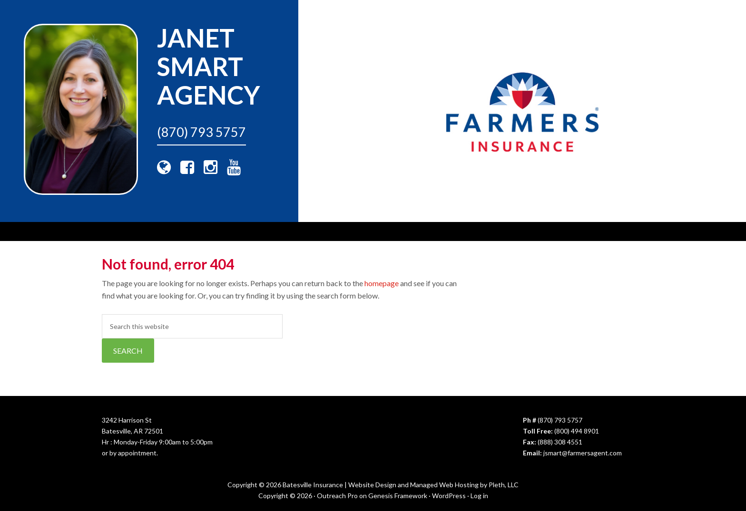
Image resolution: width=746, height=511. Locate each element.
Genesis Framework (397, 496)
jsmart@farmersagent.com (582, 453)
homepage (381, 283)
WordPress (449, 496)
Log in (479, 496)
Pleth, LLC (504, 485)
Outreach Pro (337, 496)
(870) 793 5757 (201, 132)
